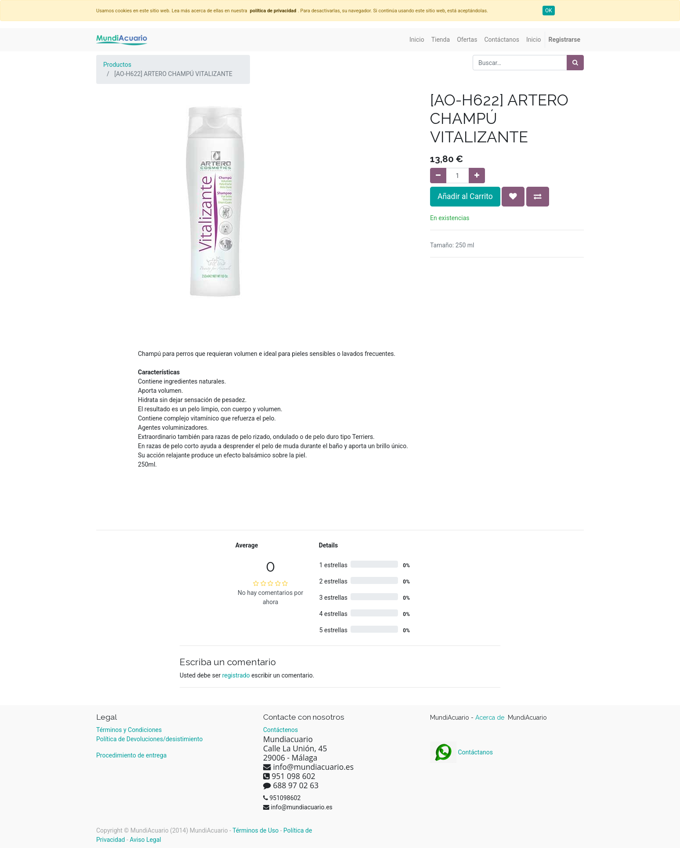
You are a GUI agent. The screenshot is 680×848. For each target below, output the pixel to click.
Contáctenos (280, 729)
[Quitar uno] (438, 175)
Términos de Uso (255, 830)
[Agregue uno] (477, 175)
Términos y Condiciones (129, 729)
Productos (117, 64)
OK (548, 10)
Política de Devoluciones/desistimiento (149, 739)
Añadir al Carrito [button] (465, 196)
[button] (513, 196)
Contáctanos (461, 752)
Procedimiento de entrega (131, 755)
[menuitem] (417, 40)
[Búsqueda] (575, 62)
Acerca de (490, 717)
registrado (236, 675)
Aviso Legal (145, 839)
